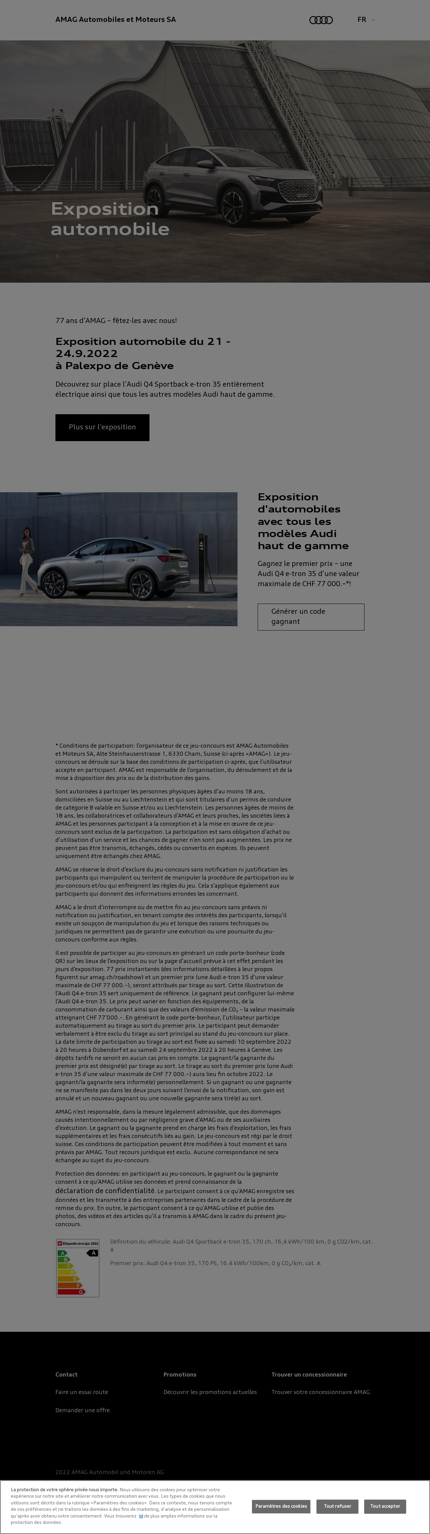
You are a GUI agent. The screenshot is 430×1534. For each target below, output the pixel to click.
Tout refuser (337, 1506)
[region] (215, 1507)
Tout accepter (385, 1506)
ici (141, 1516)
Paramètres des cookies (281, 1506)
